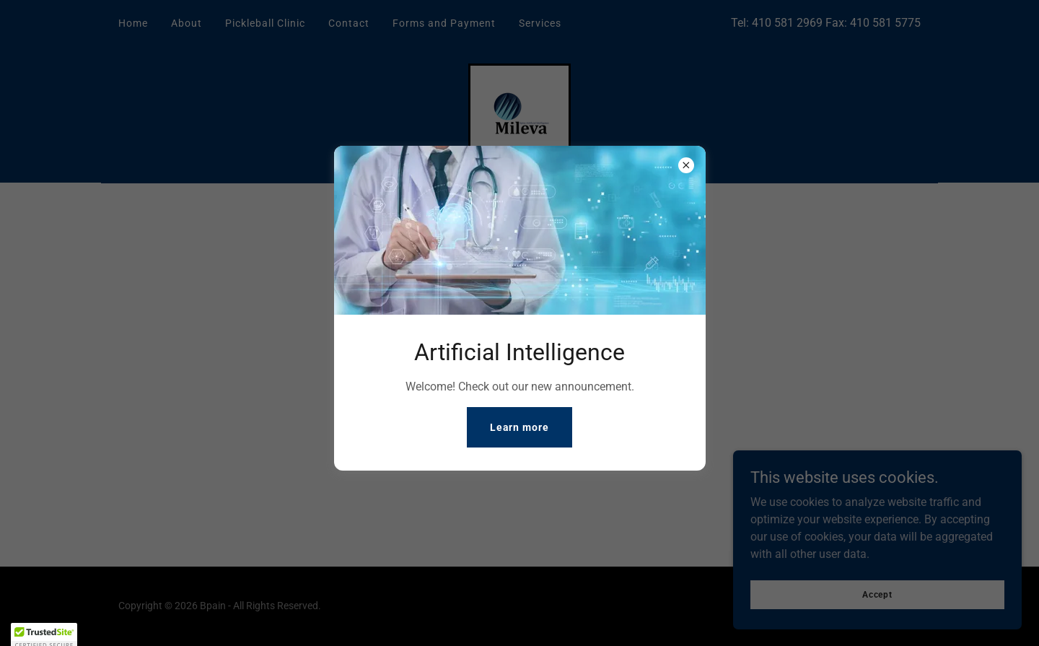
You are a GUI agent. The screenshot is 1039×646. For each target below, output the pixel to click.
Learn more (520, 427)
